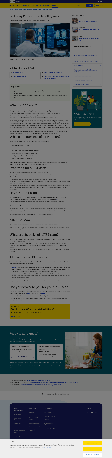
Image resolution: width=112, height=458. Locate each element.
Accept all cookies (92, 443)
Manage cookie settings (92, 455)
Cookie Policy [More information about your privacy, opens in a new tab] (47, 447)
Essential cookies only (92, 449)
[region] (56, 448)
